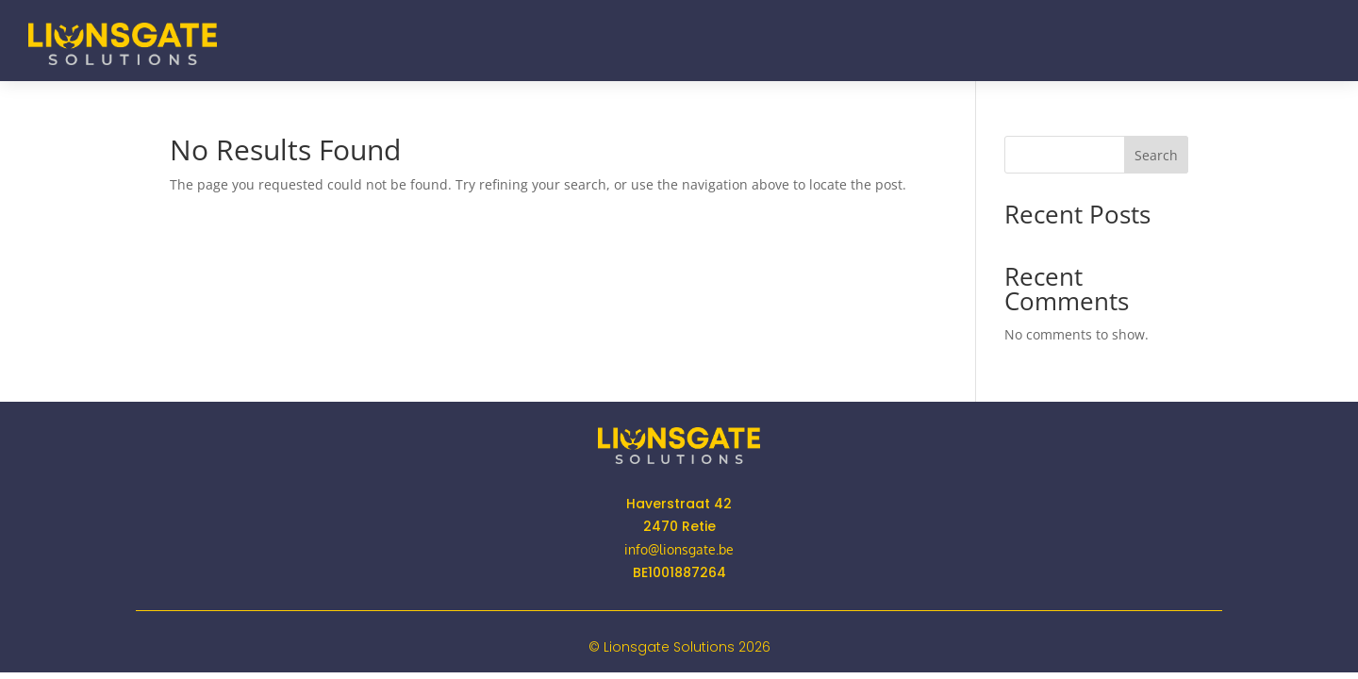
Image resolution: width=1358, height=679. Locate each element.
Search (1156, 155)
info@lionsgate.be (679, 549)
